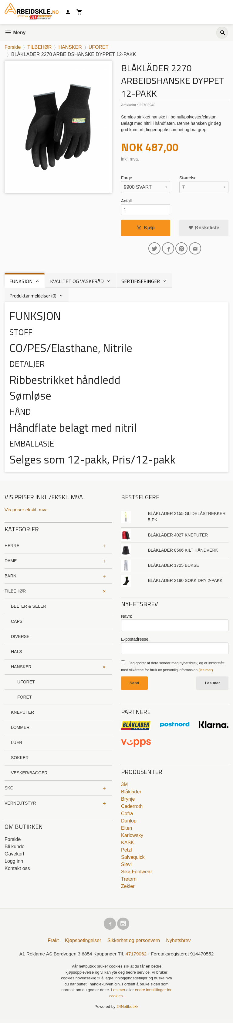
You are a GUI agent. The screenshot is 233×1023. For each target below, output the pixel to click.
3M (124, 787)
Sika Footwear (136, 874)
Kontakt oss (17, 871)
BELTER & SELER (28, 608)
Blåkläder (131, 794)
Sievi (126, 867)
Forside (13, 47)
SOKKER (20, 760)
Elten (126, 830)
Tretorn (129, 881)
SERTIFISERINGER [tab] (140, 283)
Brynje (128, 801)
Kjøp (146, 228)
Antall (126, 200)
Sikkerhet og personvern (133, 944)
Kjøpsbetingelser (83, 944)
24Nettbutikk (127, 1010)
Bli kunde (15, 849)
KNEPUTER (22, 714)
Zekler (127, 889)
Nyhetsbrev (178, 944)
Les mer (212, 685)
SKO (9, 790)
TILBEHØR (15, 593)
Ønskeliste (203, 228)
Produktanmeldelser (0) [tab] (32, 298)
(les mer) (205, 673)
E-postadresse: (135, 641)
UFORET (26, 684)
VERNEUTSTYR (20, 805)
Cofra (127, 816)
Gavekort (14, 856)
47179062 (136, 957)
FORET (24, 699)
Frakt (53, 944)
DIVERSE (20, 639)
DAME (11, 563)
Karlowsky (132, 838)
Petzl (126, 852)
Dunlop (129, 823)
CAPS (16, 624)
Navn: (126, 618)
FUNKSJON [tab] (20, 283)
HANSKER (21, 669)
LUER (16, 745)
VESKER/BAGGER (29, 775)
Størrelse (188, 177)
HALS (16, 654)
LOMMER (20, 730)
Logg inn (14, 863)
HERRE (12, 548)
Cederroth (132, 809)
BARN (10, 578)
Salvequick (132, 859)
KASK (127, 845)
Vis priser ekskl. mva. (27, 512)
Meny (15, 32)
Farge (126, 177)
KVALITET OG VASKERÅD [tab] (77, 283)
